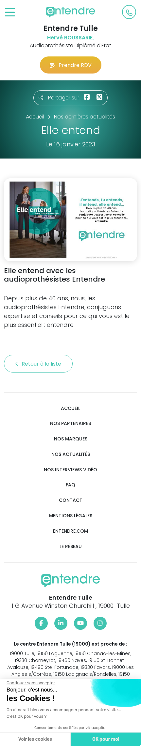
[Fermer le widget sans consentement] (30, 683)
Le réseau (71, 546)
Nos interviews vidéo (70, 470)
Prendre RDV (71, 65)
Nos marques (70, 439)
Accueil (70, 408)
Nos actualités (70, 454)
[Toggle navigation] (10, 12)
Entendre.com (70, 531)
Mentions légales (70, 516)
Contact (70, 500)
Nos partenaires (70, 423)
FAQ (70, 485)
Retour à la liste (38, 364)
